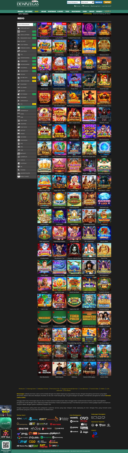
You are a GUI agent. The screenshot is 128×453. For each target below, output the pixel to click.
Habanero (26, 61)
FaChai (21, 74)
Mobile (102, 388)
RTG (20, 144)
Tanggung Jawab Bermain (69, 388)
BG (19, 167)
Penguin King (26, 81)
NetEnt (21, 130)
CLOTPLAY (22, 163)
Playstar (21, 84)
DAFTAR (107, 2)
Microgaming (26, 64)
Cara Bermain (84, 388)
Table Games (23, 177)
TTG (20, 55)
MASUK (99, 2)
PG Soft (21, 41)
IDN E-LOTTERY (26, 35)
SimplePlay (22, 101)
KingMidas (22, 140)
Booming (22, 97)
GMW (20, 114)
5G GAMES (22, 88)
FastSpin (21, 124)
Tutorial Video (94, 388)
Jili (26, 104)
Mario (21, 133)
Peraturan (22, 388)
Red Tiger (22, 121)
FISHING (21, 170)
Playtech (22, 51)
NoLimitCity (26, 71)
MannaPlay (22, 110)
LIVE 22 (21, 160)
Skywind (21, 137)
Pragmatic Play (26, 38)
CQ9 (20, 117)
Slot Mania (26, 45)
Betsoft (21, 153)
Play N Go (22, 127)
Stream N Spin (26, 48)
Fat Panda (26, 94)
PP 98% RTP (26, 78)
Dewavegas (20, 394)
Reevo (21, 107)
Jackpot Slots (23, 173)
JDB (20, 150)
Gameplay (22, 157)
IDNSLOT (26, 31)
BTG (20, 147)
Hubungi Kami (31, 388)
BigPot (21, 91)
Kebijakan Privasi (43, 388)
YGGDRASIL (26, 68)
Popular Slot (23, 28)
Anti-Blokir (67, 390)
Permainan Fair (55, 388)
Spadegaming (26, 58)
